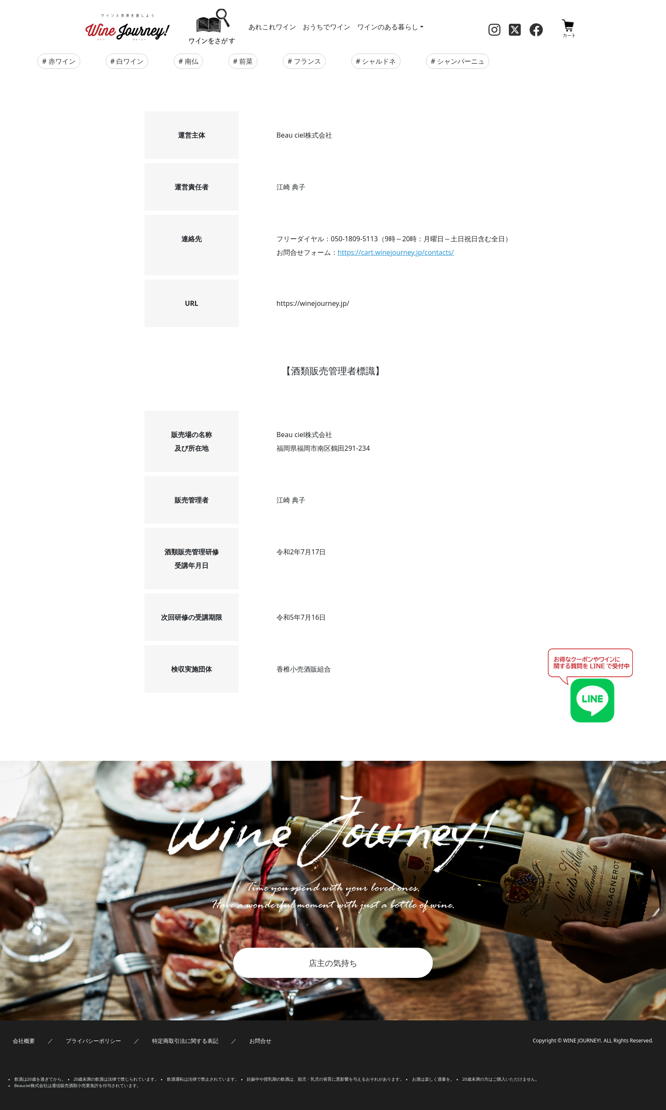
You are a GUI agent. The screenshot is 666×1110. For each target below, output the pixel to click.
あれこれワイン (272, 26)
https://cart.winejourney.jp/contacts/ (396, 252)
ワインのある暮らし (387, 26)
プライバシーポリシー (93, 1041)
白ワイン (130, 61)
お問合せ (260, 1041)
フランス (307, 61)
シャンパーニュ (461, 61)
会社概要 (24, 1041)
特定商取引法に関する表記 (185, 1041)
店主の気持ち (333, 963)
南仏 (191, 61)
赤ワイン (62, 61)
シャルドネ (379, 61)
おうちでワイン (326, 26)
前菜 (246, 61)
